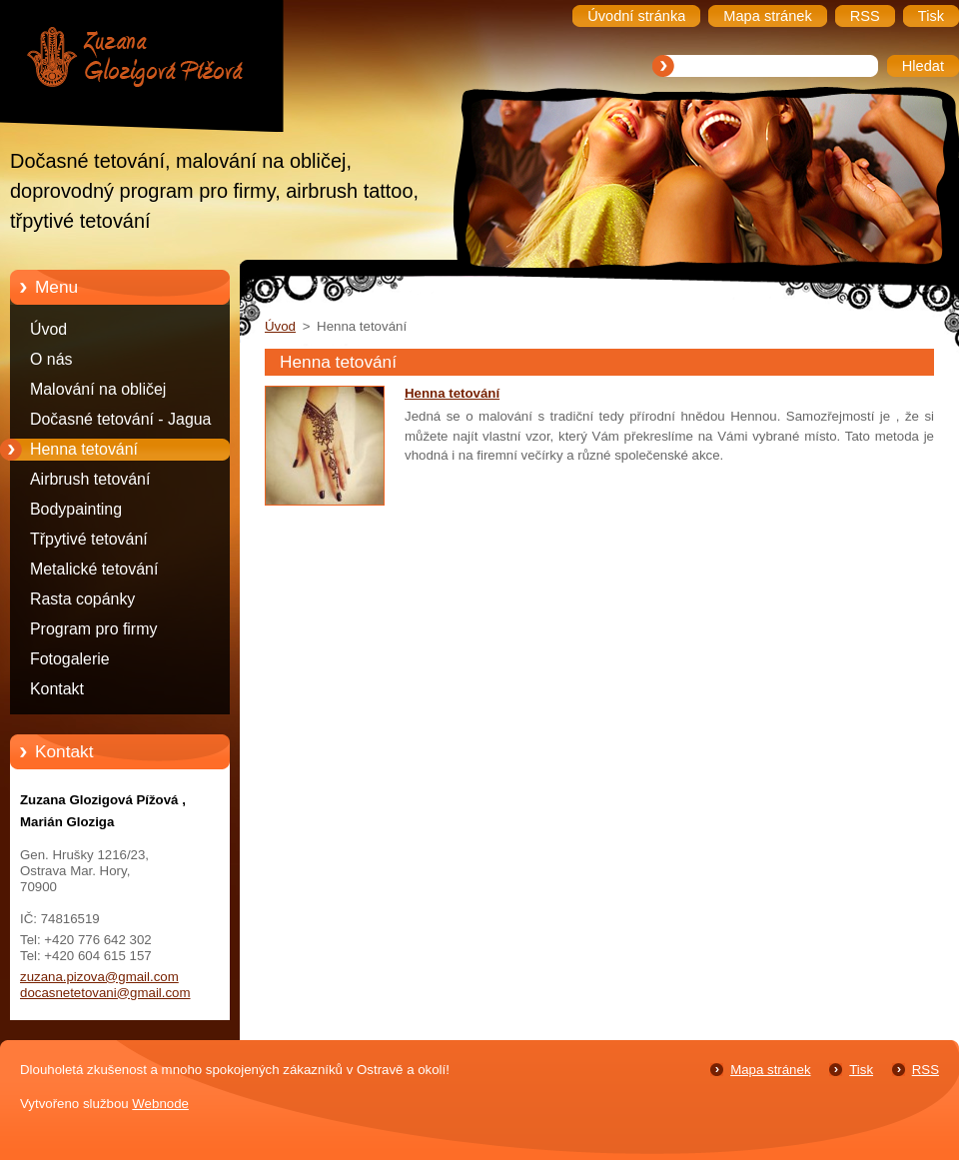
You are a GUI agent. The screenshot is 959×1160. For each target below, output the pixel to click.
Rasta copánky (82, 598)
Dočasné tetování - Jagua (120, 419)
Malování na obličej (98, 389)
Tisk (861, 1069)
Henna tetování (84, 449)
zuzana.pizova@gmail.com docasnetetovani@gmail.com (105, 984)
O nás (51, 359)
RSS (925, 1069)
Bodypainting (76, 509)
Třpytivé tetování (89, 539)
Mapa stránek (770, 1069)
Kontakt (57, 688)
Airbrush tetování (90, 479)
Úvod (48, 329)
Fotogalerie (70, 658)
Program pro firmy (93, 628)
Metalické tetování (94, 569)
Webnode (160, 1103)
